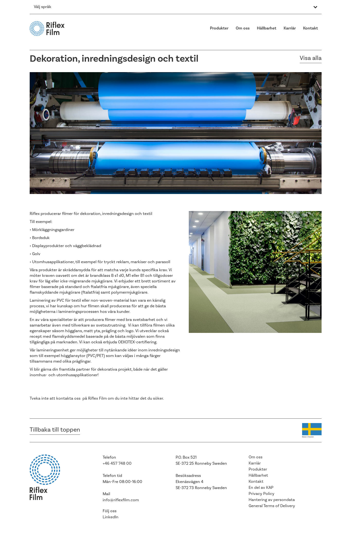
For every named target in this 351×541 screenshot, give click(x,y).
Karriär (290, 28)
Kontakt (310, 28)
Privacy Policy (261, 493)
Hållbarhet (266, 28)
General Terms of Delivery (272, 506)
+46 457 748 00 (117, 463)
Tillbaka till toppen (55, 430)
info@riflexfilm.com (121, 500)
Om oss (243, 28)
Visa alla (311, 58)
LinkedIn (110, 517)
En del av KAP (261, 487)
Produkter (219, 28)
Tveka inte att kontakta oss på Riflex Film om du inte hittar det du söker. (97, 398)
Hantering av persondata (272, 499)
